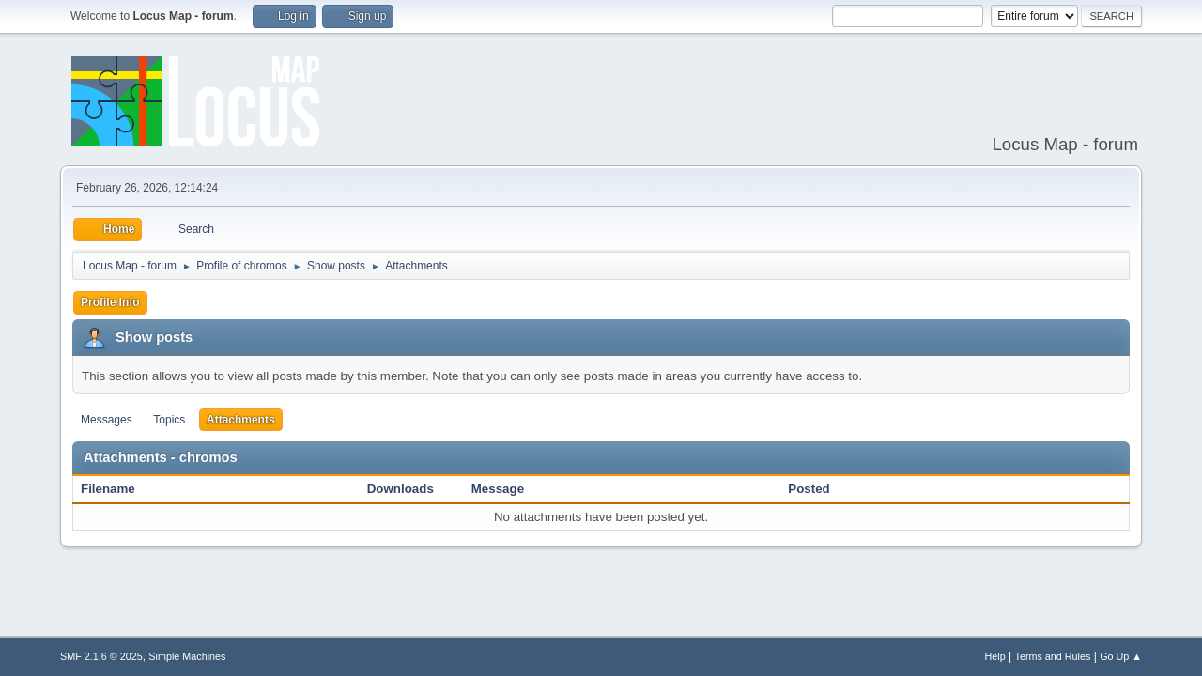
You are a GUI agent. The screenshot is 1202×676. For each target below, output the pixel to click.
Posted (808, 489)
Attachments (241, 419)
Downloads (400, 489)
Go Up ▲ (1121, 656)
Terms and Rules (1053, 656)
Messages (106, 419)
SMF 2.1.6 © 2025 (101, 656)
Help (995, 656)
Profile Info (110, 302)
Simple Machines (186, 656)
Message (497, 489)
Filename (118, 489)
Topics (169, 419)
